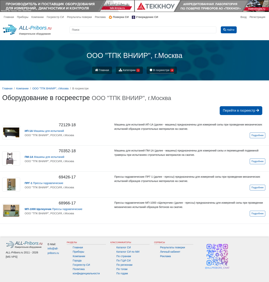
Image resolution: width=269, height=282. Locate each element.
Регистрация (257, 17)
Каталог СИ (123, 247)
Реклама (100, 17)
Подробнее (257, 135)
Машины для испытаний (44, 130)
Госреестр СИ (55, 17)
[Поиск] (142, 29)
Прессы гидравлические (44, 183)
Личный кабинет (170, 251)
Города (77, 260)
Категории (129, 70)
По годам (122, 273)
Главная (9, 17)
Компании (37, 17)
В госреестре (162, 70)
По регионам (124, 264)
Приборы (22, 17)
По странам (123, 256)
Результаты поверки (79, 17)
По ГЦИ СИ (123, 260)
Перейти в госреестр (241, 110)
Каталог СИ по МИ (127, 251)
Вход (243, 17)
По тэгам (121, 269)
